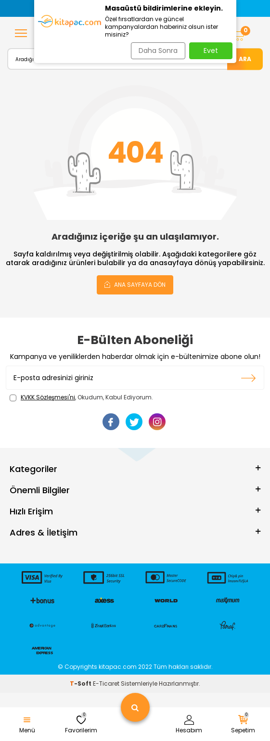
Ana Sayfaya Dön (135, 284)
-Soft (81, 683)
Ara (245, 58)
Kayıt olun (248, 378)
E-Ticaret (106, 683)
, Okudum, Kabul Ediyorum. (81, 397)
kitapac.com (118, 667)
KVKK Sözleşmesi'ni (48, 397)
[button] (40, 8)
